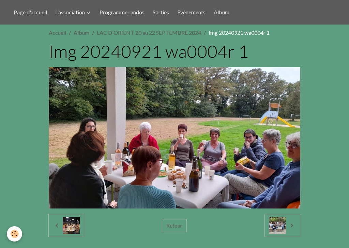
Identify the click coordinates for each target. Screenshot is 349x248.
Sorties (161, 12)
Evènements (191, 12)
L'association (70, 12)
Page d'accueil (30, 12)
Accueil (57, 32)
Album (221, 12)
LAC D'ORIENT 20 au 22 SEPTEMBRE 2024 (149, 32)
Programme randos (122, 12)
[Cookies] (14, 234)
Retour (174, 225)
